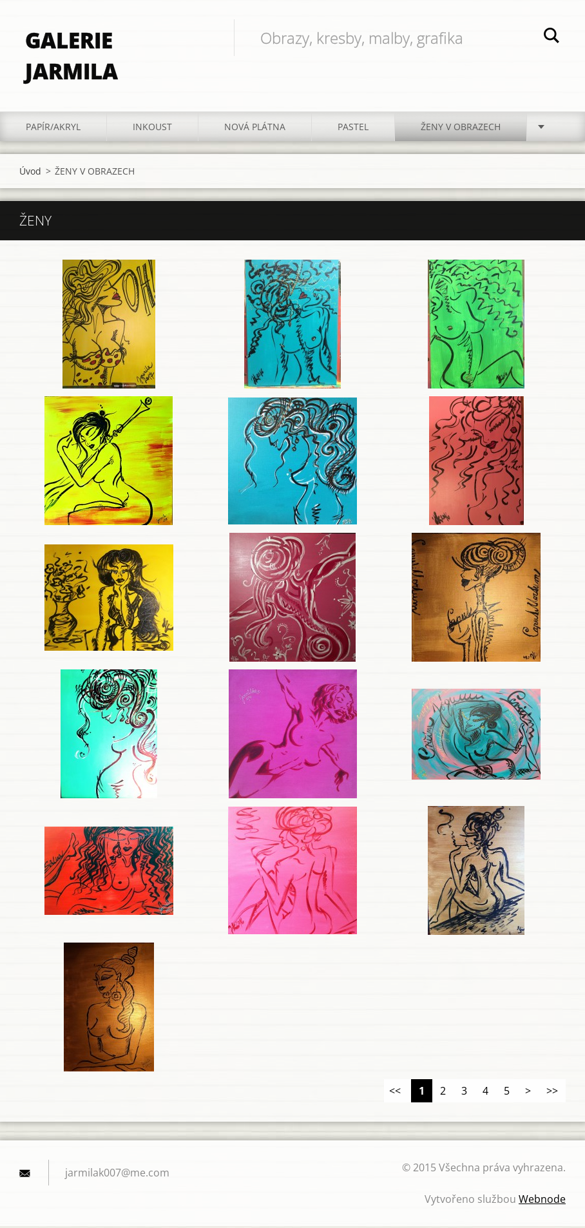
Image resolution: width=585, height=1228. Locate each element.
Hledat (551, 37)
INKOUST (152, 128)
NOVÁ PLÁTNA (254, 128)
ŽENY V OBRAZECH (461, 128)
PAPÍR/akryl (53, 128)
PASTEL (353, 128)
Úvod (30, 173)
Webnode (542, 1201)
